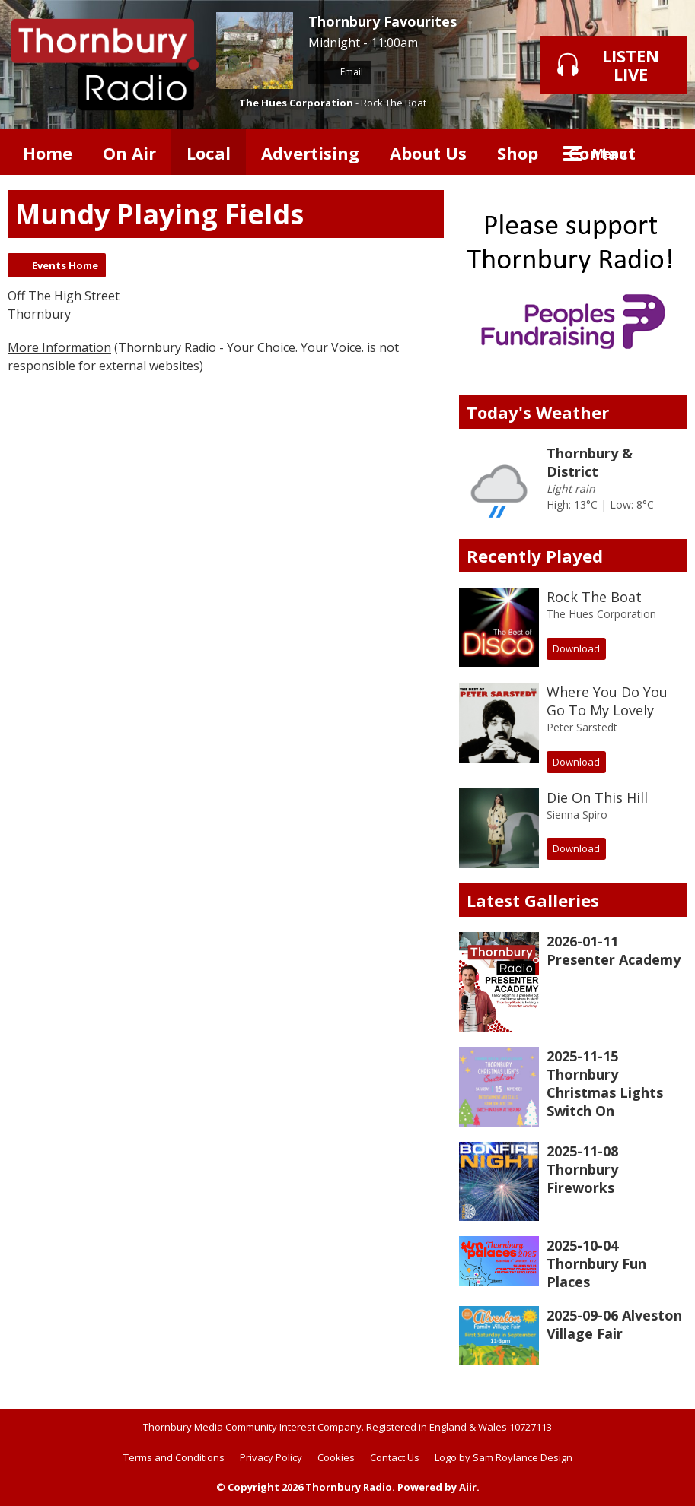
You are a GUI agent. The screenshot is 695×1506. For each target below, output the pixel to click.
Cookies (336, 1457)
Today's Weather (538, 412)
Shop (517, 152)
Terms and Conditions (174, 1457)
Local (209, 152)
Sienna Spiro (577, 814)
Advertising (310, 152)
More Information (59, 347)
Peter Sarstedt (582, 727)
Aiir (468, 1487)
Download (576, 648)
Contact (602, 152)
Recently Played (535, 555)
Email (339, 71)
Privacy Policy (271, 1457)
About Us (428, 152)
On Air (129, 152)
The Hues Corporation (296, 102)
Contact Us (394, 1457)
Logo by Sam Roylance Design (503, 1457)
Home (47, 152)
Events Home (65, 265)
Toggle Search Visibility (664, 152)
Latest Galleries (533, 900)
